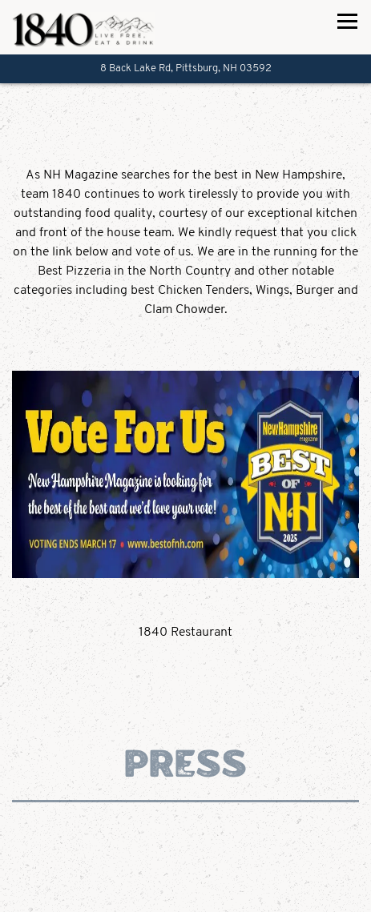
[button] (185, 329)
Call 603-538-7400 (185, 892)
